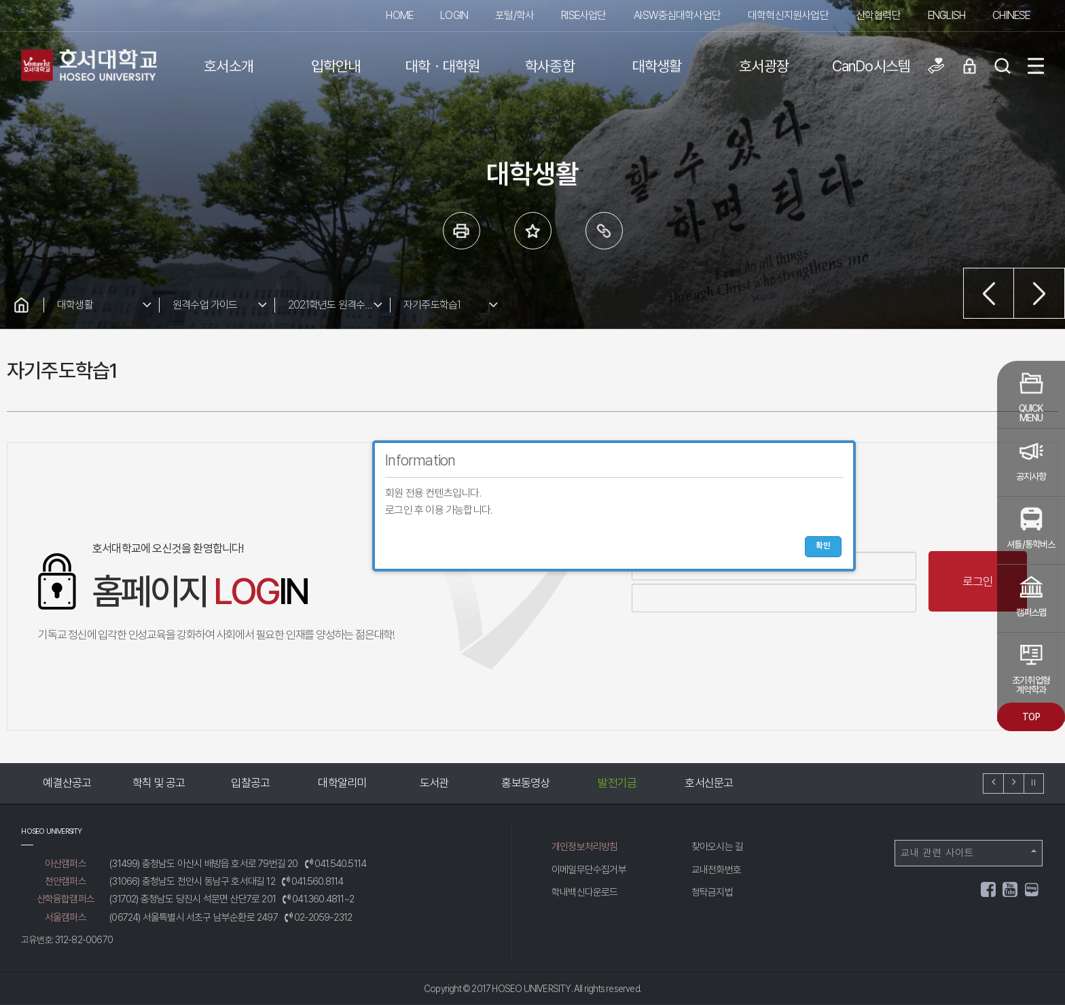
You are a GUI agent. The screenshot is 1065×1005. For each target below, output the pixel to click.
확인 (823, 543)
